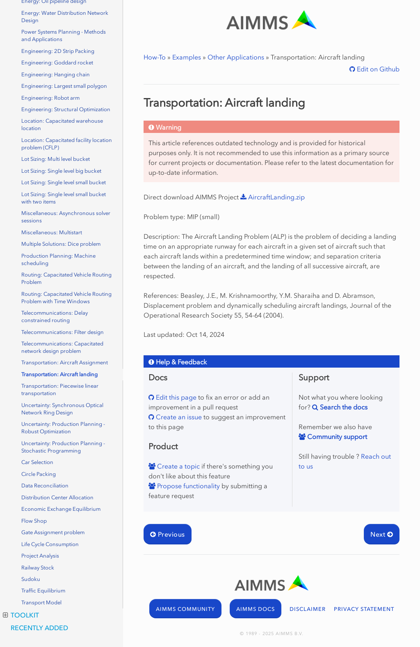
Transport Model (41, 602)
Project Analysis (40, 556)
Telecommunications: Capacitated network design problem (62, 347)
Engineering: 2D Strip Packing (57, 51)
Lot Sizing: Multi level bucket (55, 159)
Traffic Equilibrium (43, 591)
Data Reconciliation (44, 485)
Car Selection (37, 462)
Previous (167, 534)
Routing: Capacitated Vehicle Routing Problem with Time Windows (66, 297)
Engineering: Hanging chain (55, 74)
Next (381, 534)
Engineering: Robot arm (50, 98)
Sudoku (30, 579)
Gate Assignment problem (52, 532)
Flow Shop (34, 521)
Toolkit (21, 615)
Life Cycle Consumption (50, 544)
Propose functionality (187, 485)
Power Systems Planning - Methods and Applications (63, 35)
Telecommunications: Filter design (62, 332)
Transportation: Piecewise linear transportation (59, 389)
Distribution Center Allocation (57, 497)
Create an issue (178, 417)
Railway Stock (37, 568)
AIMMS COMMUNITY (185, 609)
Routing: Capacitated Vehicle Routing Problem (66, 278)
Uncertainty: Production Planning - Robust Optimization (63, 427)
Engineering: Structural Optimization (65, 109)
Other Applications (236, 57)
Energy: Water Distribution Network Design (64, 16)
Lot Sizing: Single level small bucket (63, 182)
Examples (186, 57)
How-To (155, 57)
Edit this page (175, 397)
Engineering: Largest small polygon (64, 86)
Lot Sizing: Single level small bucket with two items (63, 198)
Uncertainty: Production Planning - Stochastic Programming (63, 447)
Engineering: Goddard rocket (57, 62)
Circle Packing (38, 474)
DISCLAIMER (308, 609)
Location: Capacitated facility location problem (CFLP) (66, 144)
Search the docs (343, 407)
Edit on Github (377, 69)
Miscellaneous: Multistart (51, 232)
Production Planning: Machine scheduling (58, 259)
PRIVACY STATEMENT (364, 609)
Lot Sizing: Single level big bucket (61, 171)
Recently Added (39, 628)
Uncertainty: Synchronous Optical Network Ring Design (62, 409)
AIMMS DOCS (255, 609)
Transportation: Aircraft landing (59, 374)
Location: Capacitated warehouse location (62, 124)
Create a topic (177, 466)
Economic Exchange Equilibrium (60, 509)
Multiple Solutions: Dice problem (60, 244)
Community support (336, 436)
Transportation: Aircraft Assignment (64, 362)
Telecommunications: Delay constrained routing (54, 316)
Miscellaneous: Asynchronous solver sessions (65, 217)
